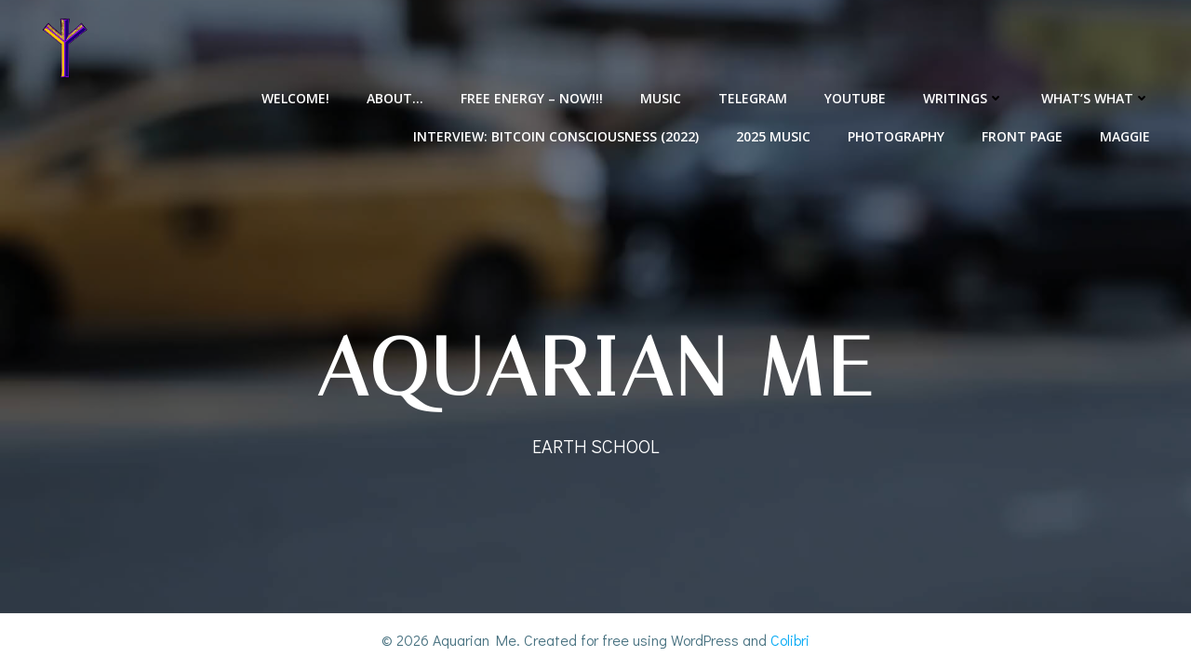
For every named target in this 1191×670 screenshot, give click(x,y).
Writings (963, 98)
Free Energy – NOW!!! (532, 98)
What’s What (1095, 98)
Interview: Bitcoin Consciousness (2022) (556, 136)
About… (395, 98)
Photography (896, 136)
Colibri (790, 640)
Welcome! (295, 98)
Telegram (752, 98)
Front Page (1022, 136)
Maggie (1125, 136)
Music (660, 98)
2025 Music (773, 136)
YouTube (855, 98)
